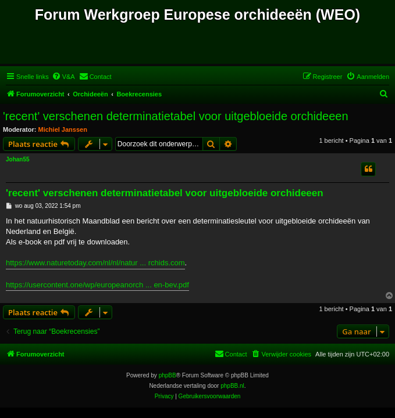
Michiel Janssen (62, 129)
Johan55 (18, 159)
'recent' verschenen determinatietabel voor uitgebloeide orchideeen (175, 116)
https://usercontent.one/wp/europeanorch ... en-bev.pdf (97, 284)
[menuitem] (63, 77)
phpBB (167, 375)
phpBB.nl (232, 386)
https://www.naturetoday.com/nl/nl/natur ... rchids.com (95, 262)
